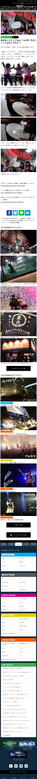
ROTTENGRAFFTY (22, 589)
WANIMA (3, 565)
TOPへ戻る (5, 777)
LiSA (3, 578)
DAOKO (20, 629)
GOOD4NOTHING (5, 655)
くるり (20, 578)
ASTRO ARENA (6, 431)
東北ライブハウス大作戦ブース (8, 679)
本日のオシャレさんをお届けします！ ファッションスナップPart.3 (15, 716)
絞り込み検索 (13, 777)
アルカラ (3, 618)
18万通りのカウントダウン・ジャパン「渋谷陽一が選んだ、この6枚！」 (16, 727)
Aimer (3, 602)
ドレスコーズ (21, 648)
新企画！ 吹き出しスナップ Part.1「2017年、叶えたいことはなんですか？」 (16, 720)
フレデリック (21, 586)
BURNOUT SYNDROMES (23, 618)
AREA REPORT (6, 37)
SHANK (3, 629)
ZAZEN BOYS (21, 606)
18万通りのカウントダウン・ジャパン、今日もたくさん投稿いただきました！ (17, 672)
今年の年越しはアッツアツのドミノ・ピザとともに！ (12, 731)
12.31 (33, 544)
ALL (3, 544)
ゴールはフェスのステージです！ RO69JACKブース (12, 683)
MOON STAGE (6, 460)
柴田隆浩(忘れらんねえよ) (24, 643)
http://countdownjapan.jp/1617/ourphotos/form (13, 185)
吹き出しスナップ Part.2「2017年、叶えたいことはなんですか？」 (15, 709)
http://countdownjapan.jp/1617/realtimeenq (12, 202)
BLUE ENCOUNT (5, 586)
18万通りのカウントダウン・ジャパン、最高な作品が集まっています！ (16, 694)
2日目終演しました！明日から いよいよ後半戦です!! (12, 668)
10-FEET (3, 558)
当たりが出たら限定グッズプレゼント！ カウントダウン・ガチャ (14, 724)
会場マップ (18, 525)
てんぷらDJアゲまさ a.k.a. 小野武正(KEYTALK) (8, 644)
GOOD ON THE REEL (23, 598)
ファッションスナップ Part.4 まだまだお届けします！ (12, 687)
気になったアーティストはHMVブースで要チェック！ (12, 690)
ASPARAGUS (4, 609)
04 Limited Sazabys (22, 582)
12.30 (26, 544)
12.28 (11, 544)
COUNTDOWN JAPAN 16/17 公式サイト (25, 1)
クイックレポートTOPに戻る (19, 535)
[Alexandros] (21, 558)
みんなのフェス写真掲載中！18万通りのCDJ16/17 (23, 3)
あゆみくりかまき (22, 609)
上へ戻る (32, 777)
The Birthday (4, 606)
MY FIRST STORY (5, 582)
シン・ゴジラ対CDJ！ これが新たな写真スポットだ (12, 705)
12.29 (18, 544)
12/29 (16, 37)
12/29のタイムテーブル (18, 368)
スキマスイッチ (5, 589)
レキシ (3, 569)
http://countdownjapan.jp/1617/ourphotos (11, 192)
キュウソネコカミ (22, 565)
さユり (20, 655)
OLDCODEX (21, 622)
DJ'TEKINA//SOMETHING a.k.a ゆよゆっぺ (9, 659)
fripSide (3, 648)
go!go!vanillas (4, 598)
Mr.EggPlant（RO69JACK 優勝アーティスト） (9, 634)
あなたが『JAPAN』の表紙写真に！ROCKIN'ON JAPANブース (14, 698)
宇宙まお (3, 622)
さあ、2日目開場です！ (7, 735)
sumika (20, 602)
